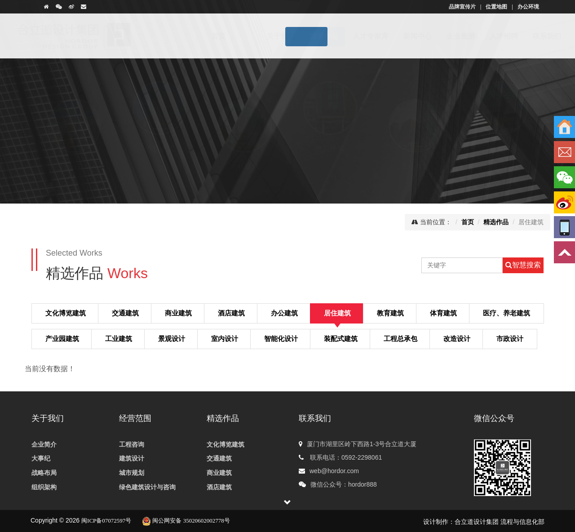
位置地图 (496, 7)
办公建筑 (284, 312)
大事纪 (40, 458)
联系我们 (530, 36)
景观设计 (171, 338)
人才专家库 (354, 36)
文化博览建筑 (66, 312)
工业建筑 (415, 158)
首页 (227, 36)
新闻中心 (400, 36)
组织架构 (44, 487)
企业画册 (443, 36)
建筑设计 (131, 458)
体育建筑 (501, 157)
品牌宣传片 (462, 7)
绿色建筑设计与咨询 (147, 487)
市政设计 (510, 338)
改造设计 (457, 338)
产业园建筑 (62, 338)
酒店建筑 (159, 157)
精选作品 (307, 36)
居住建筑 (244, 158)
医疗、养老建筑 (506, 312)
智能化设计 (281, 338)
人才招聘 (487, 36)
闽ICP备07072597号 (106, 520)
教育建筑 (330, 157)
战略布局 (44, 473)
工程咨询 (131, 444)
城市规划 (131, 473)
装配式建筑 (340, 338)
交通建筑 (125, 312)
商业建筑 (74, 158)
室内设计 (224, 338)
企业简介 (44, 444)
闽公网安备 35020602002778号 (186, 520)
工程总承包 (400, 338)
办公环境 (528, 7)
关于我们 (264, 36)
